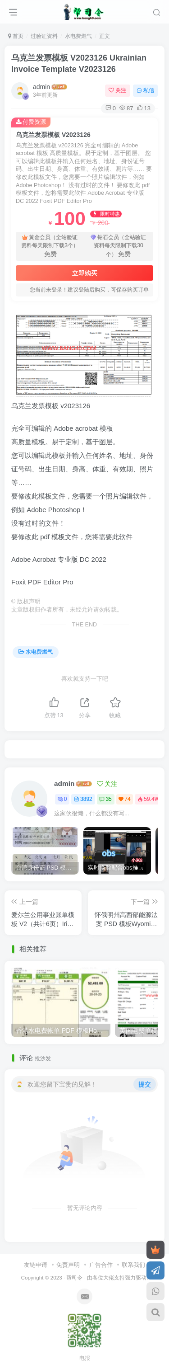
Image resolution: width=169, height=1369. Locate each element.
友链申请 (35, 1261)
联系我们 (133, 1261)
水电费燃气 (78, 36)
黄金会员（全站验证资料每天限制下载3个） (49, 246)
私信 (145, 90)
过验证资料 (44, 36)
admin (41, 86)
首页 (15, 36)
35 (105, 799)
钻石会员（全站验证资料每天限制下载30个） (118, 246)
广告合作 (101, 1261)
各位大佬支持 (108, 1274)
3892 (83, 799)
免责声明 (68, 1261)
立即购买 (84, 273)
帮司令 (74, 1274)
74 (124, 799)
